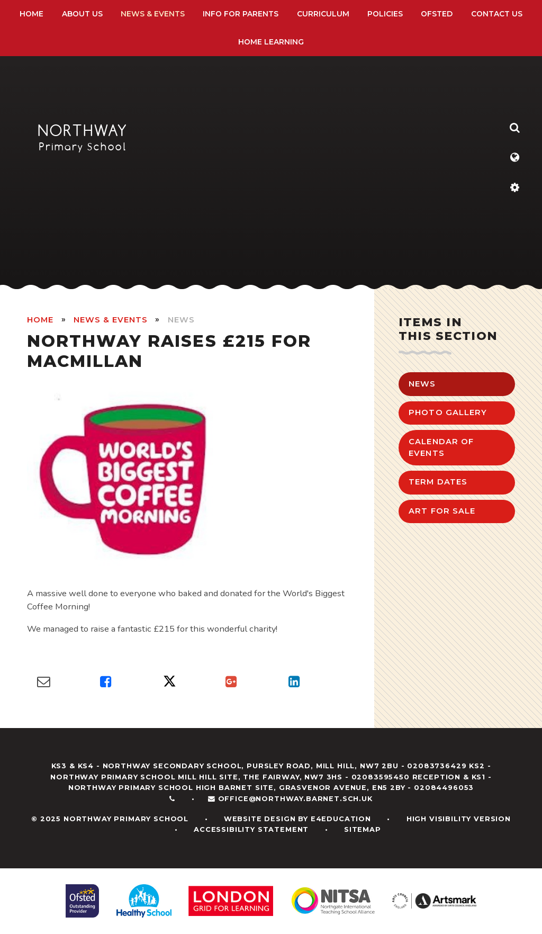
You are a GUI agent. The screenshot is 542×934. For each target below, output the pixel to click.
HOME (40, 320)
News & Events (110, 320)
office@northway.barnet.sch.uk (295, 799)
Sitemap (362, 829)
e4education (341, 819)
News (181, 320)
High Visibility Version (458, 819)
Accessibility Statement (251, 829)
